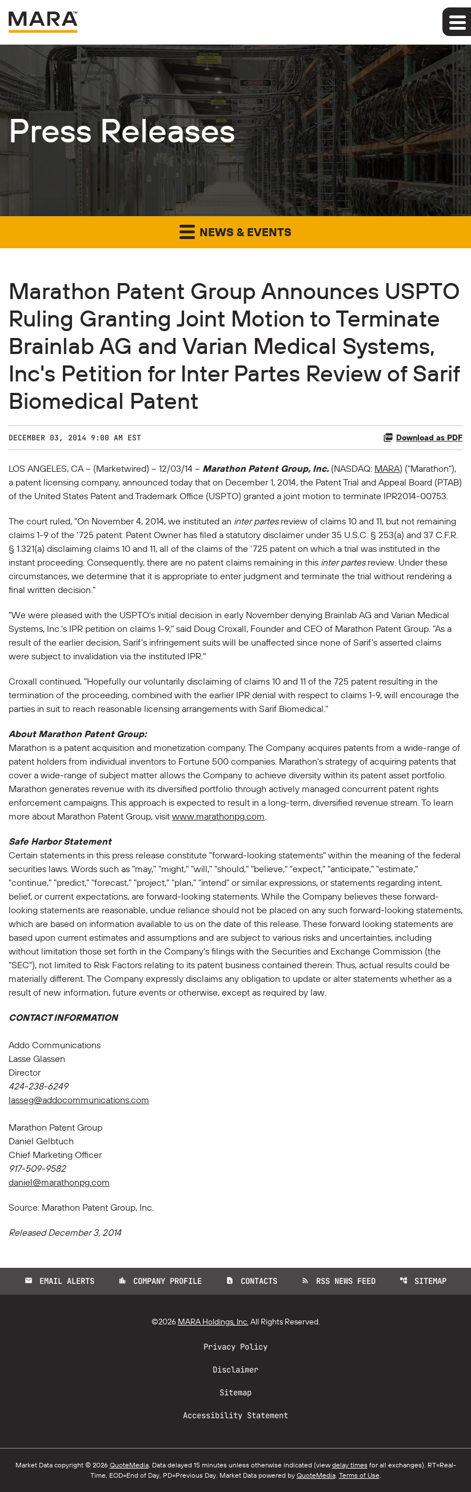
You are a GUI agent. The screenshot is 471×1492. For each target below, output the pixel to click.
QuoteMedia (129, 1465)
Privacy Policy (235, 1347)
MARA (387, 468)
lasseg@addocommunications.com (79, 1099)
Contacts (251, 1281)
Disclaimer (235, 1370)
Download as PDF (422, 437)
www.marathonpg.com (218, 816)
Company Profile (160, 1281)
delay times (350, 1465)
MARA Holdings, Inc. (213, 1321)
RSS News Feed (338, 1281)
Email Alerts (59, 1281)
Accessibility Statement (235, 1415)
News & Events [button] (235, 231)
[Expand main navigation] (456, 21)
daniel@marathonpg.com (59, 1182)
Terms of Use (359, 1475)
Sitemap (423, 1281)
